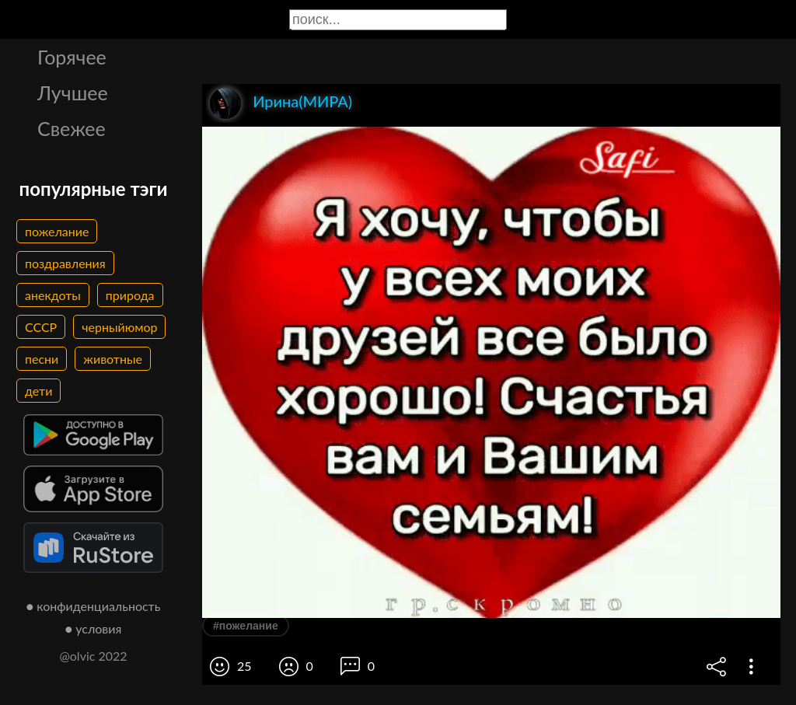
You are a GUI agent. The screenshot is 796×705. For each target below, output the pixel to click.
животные (112, 358)
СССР (41, 326)
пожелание (57, 231)
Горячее (71, 56)
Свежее (71, 128)
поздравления (65, 263)
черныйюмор (119, 326)
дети (38, 390)
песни (41, 358)
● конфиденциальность (93, 606)
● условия (93, 628)
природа (130, 295)
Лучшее (72, 92)
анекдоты (53, 295)
